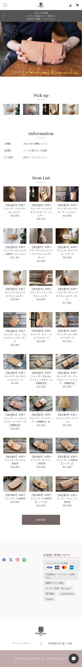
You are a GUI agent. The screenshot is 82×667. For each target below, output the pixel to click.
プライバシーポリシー (22, 643)
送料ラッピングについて (35, 157)
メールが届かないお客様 (35, 150)
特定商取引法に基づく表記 (60, 643)
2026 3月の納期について (35, 143)
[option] (41, 49)
